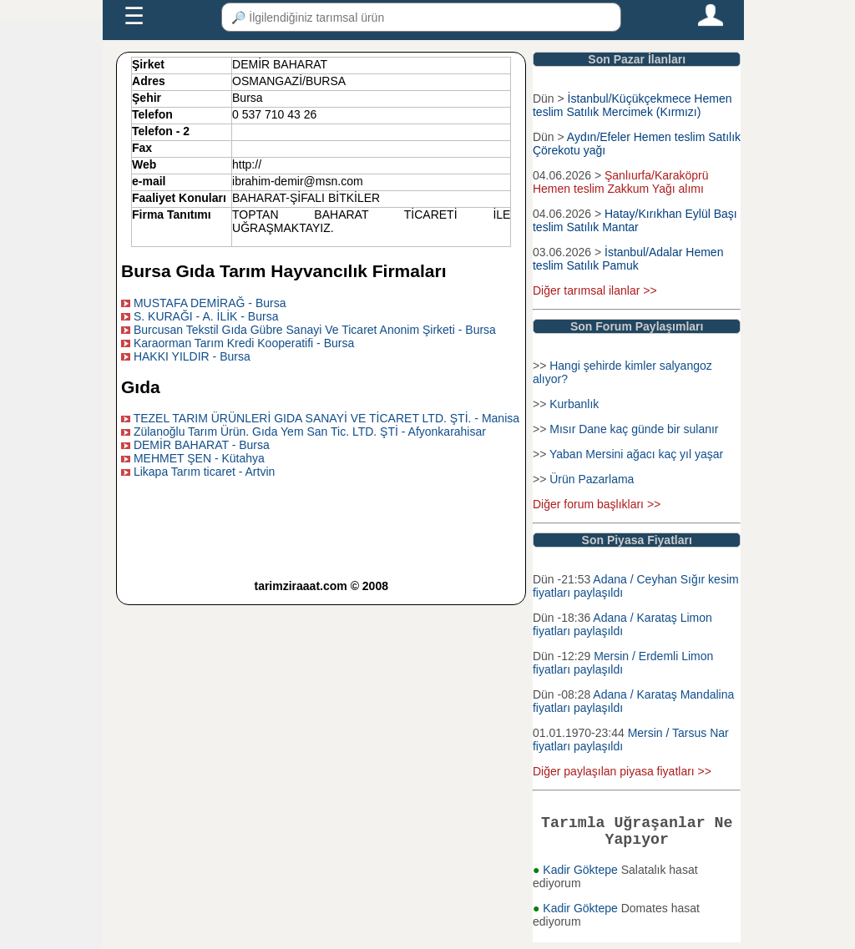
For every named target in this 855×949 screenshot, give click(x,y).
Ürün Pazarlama (591, 479)
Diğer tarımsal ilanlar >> (595, 290)
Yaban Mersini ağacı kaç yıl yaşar (636, 454)
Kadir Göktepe (581, 876)
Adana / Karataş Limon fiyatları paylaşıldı (622, 624)
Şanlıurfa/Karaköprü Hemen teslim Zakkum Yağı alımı (621, 182)
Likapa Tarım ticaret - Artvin (204, 471)
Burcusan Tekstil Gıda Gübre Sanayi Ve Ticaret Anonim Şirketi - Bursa (315, 329)
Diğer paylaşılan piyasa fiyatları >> (622, 771)
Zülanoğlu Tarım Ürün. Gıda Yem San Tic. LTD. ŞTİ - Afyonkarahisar (310, 431)
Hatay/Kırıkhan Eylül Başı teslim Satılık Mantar (635, 220)
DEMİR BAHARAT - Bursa (202, 445)
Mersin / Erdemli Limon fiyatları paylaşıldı (623, 662)
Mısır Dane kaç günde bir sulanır (633, 429)
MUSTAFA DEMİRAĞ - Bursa (210, 303)
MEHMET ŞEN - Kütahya (199, 458)
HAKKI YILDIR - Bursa (192, 356)
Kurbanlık (574, 404)
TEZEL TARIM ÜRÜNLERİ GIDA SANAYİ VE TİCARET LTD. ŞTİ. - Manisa (326, 418)
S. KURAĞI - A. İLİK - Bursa (206, 316)
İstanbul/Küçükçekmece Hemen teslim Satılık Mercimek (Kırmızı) (632, 105)
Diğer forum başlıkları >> (596, 504)
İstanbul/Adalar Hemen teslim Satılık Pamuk (628, 258)
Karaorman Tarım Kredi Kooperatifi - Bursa (244, 343)
